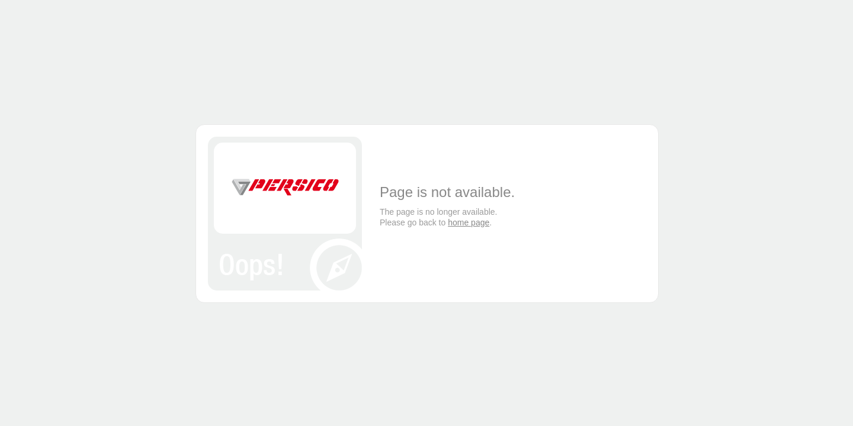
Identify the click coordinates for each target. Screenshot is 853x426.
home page (468, 222)
